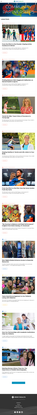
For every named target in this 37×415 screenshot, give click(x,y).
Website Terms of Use (18, 407)
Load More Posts (18, 382)
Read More (4, 52)
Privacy (18, 404)
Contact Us (18, 402)
